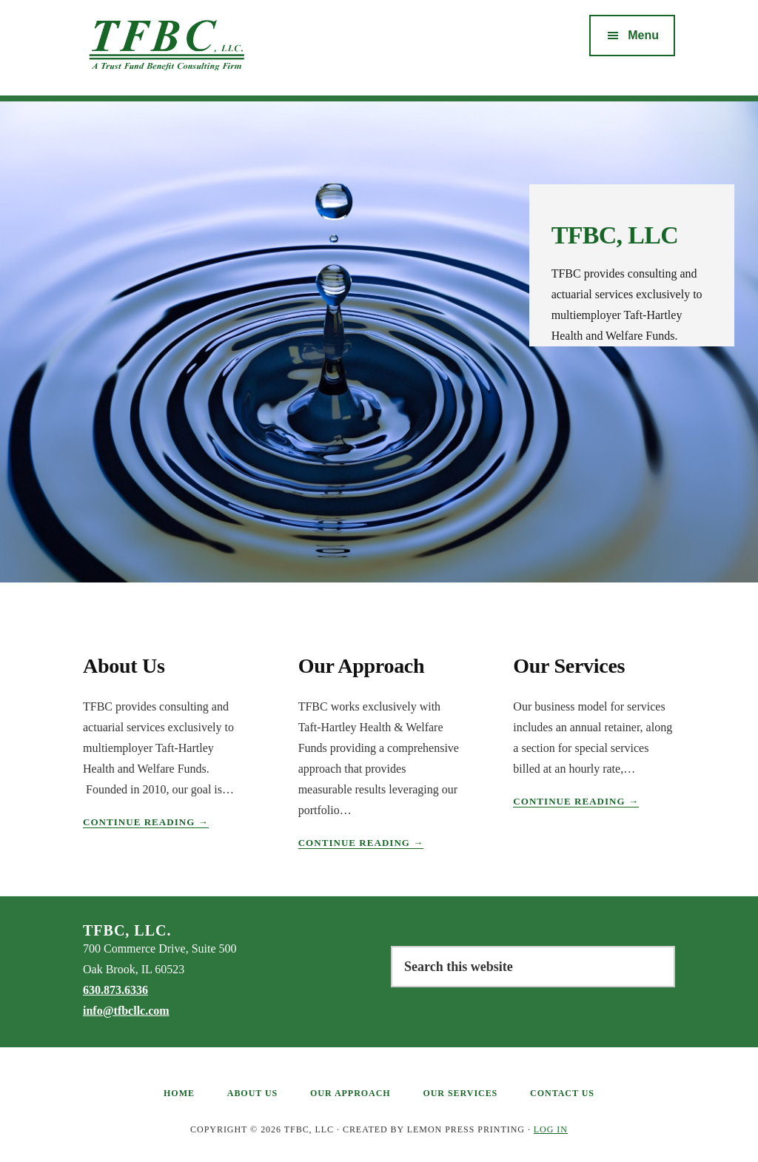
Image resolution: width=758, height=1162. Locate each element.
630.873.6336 (115, 990)
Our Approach (361, 665)
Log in (551, 1129)
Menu (643, 35)
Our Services (569, 665)
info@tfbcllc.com (126, 1010)
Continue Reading (146, 822)
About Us (124, 665)
